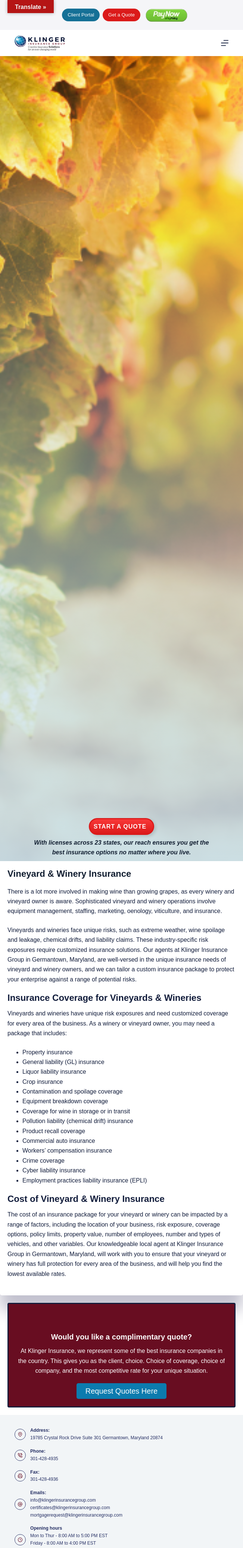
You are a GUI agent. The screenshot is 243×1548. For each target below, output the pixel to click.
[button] (121, 1391)
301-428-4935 (44, 1458)
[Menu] (224, 43)
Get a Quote (121, 15)
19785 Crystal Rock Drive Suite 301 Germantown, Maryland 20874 (96, 1437)
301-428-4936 (44, 1479)
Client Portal (81, 15)
